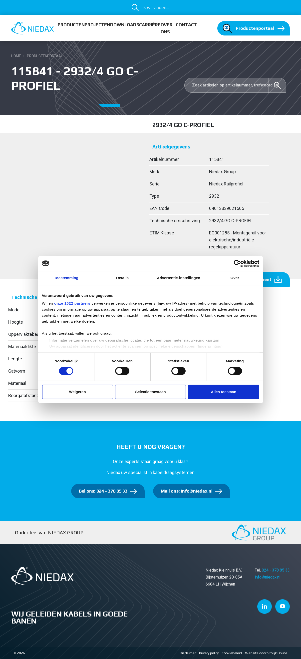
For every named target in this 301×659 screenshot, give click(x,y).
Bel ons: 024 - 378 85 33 (103, 491)
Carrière (150, 24)
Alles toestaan (223, 392)
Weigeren (77, 392)
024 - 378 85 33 (276, 570)
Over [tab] (235, 278)
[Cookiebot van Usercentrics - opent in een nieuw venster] (237, 263)
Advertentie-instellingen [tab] (178, 278)
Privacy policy (209, 653)
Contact (186, 24)
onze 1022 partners (72, 303)
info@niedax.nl (267, 577)
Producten (71, 24)
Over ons (167, 28)
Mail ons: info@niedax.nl (187, 491)
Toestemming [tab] (66, 278)
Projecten (97, 24)
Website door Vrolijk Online (266, 653)
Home (16, 56)
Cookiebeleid (232, 653)
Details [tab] (122, 278)
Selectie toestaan (150, 392)
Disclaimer (188, 653)
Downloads (124, 24)
